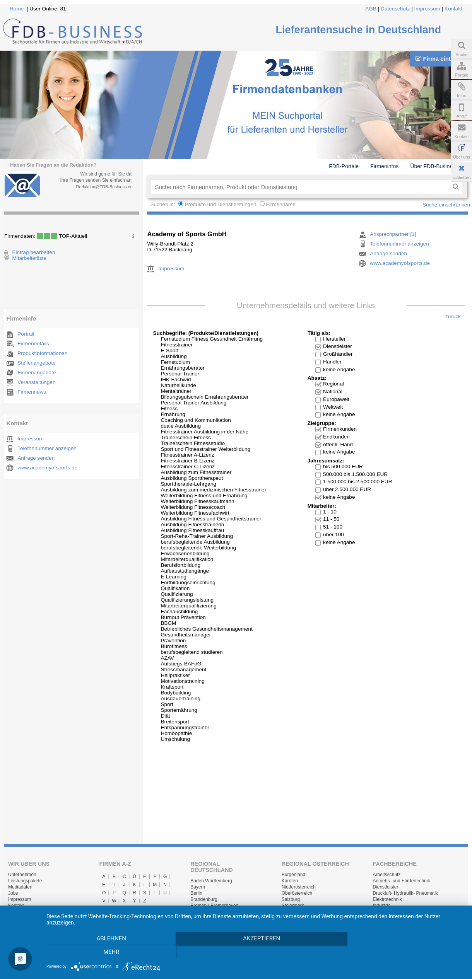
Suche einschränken (446, 205)
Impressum (427, 9)
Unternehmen (22, 874)
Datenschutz (395, 9)
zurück (453, 316)
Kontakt (453, 9)
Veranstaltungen (36, 382)
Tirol (286, 911)
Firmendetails (33, 343)
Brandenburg (203, 899)
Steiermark (293, 905)
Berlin (196, 893)
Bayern (197, 887)
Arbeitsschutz (386, 874)
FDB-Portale (344, 166)
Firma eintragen (441, 58)
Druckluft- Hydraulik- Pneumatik (405, 893)
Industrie (381, 905)
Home (17, 9)
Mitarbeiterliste (29, 258)
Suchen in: (163, 204)
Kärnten (290, 880)
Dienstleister (385, 887)
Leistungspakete (25, 880)
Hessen (198, 918)
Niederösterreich (299, 887)
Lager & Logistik (389, 911)
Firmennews (31, 392)
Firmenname (280, 204)
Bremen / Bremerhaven (214, 905)
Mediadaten (20, 887)
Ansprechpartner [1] (393, 234)
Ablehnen (109, 952)
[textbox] (300, 186)
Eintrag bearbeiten (33, 252)
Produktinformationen (42, 353)
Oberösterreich (297, 893)
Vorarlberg (292, 918)
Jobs (13, 893)
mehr (401, 952)
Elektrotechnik (387, 899)
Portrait (25, 334)
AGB (370, 9)
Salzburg (291, 899)
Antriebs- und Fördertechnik (401, 880)
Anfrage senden (36, 458)
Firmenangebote (36, 372)
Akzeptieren (255, 952)
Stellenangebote (36, 363)
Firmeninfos (384, 166)
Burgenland (293, 874)
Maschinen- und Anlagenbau (402, 918)
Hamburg (199, 911)
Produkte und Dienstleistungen (220, 204)
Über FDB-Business (434, 166)
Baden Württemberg (211, 880)
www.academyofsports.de (47, 468)
